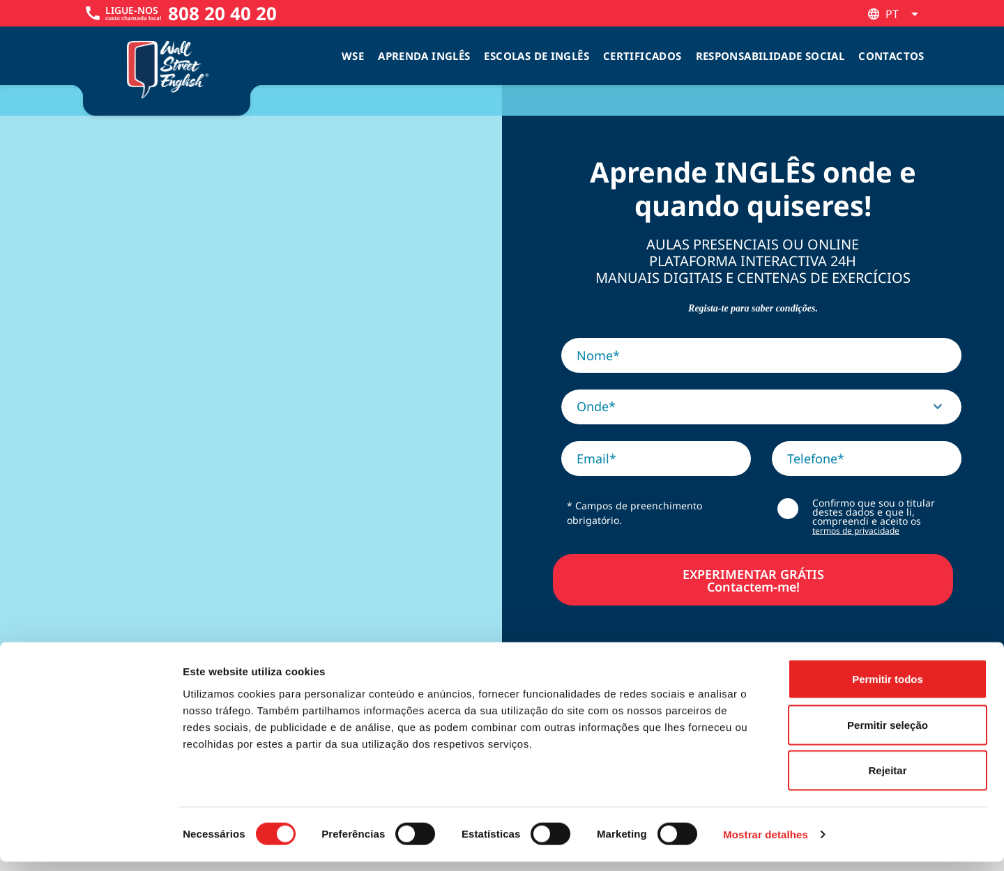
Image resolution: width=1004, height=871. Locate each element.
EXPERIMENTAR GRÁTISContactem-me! (753, 580)
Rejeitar (887, 779)
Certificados (642, 56)
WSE (353, 56)
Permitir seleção (887, 734)
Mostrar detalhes (765, 843)
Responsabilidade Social (770, 56)
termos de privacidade (855, 531)
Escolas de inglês (536, 56)
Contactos (891, 56)
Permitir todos (887, 688)
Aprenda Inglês (424, 56)
